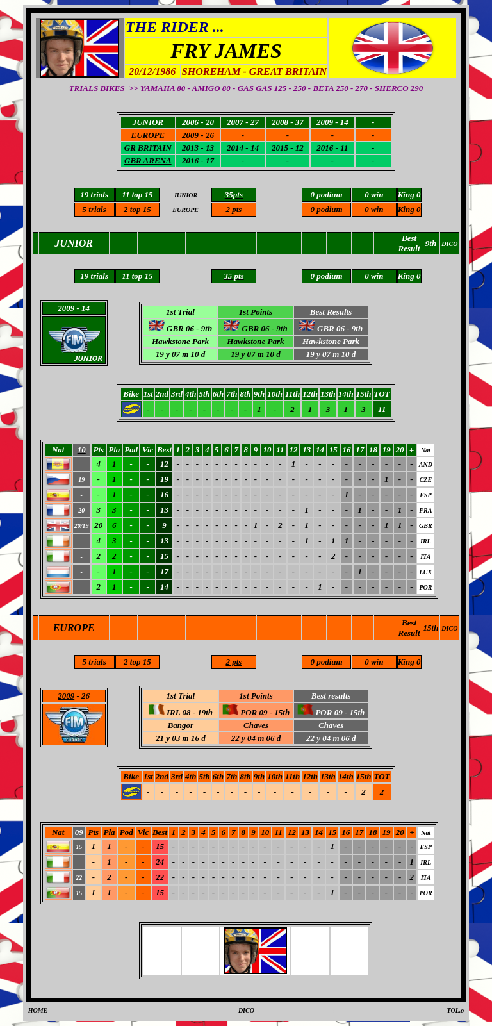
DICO (449, 628)
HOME (38, 1010)
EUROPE (74, 627)
